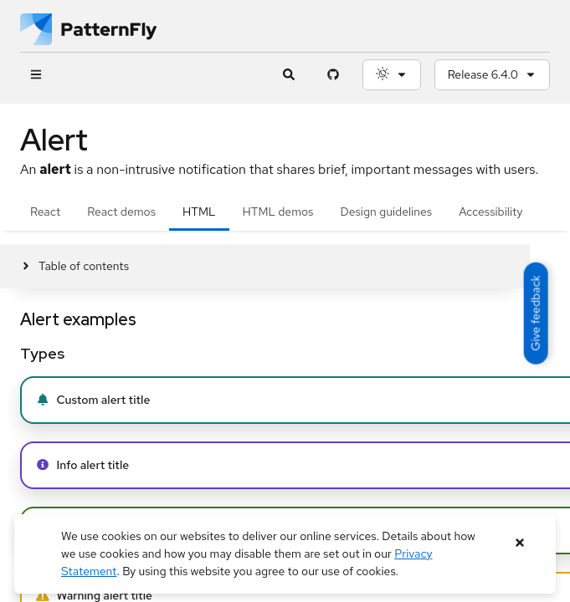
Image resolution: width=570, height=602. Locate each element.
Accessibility (490, 211)
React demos (121, 211)
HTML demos (278, 211)
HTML (198, 211)
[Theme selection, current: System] (391, 74)
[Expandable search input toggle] (289, 74)
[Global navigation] (35, 74)
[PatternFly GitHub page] (333, 74)
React (45, 211)
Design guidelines (386, 211)
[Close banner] (520, 543)
